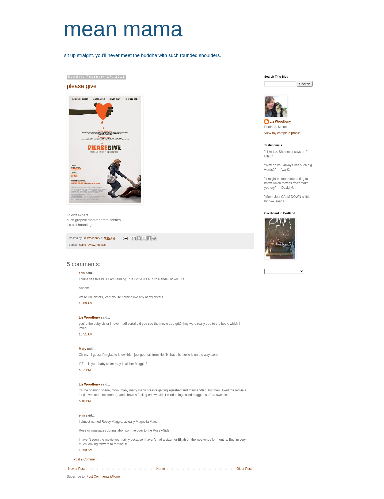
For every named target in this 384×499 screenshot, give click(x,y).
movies (101, 244)
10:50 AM (86, 450)
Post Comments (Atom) (103, 476)
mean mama (123, 29)
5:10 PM (85, 401)
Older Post (244, 469)
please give (82, 86)
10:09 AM (86, 303)
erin (82, 273)
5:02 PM (85, 370)
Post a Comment (85, 459)
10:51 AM (86, 334)
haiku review (87, 244)
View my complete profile (282, 133)
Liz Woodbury (89, 317)
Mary (82, 349)
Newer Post (76, 469)
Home (160, 469)
